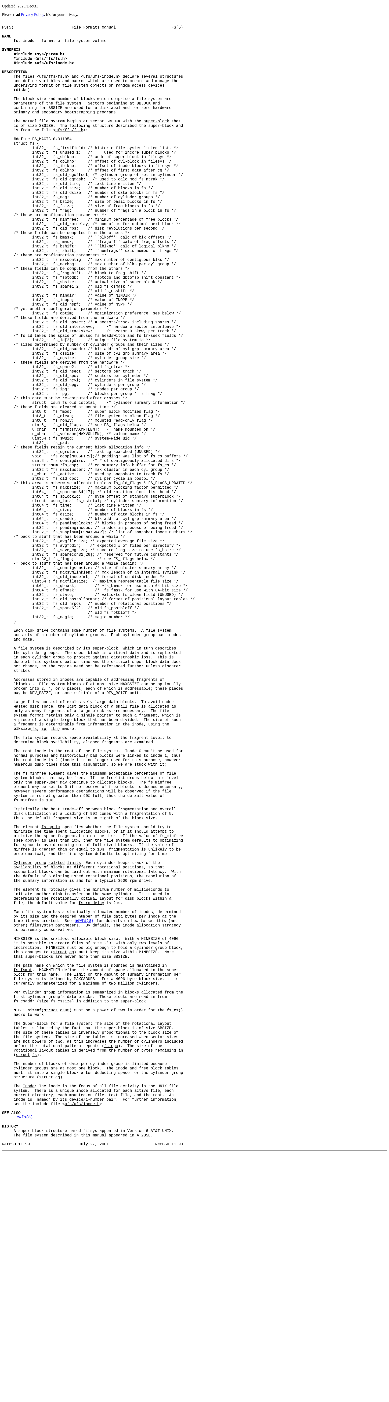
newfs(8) (84, 1120)
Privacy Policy (32, 14)
